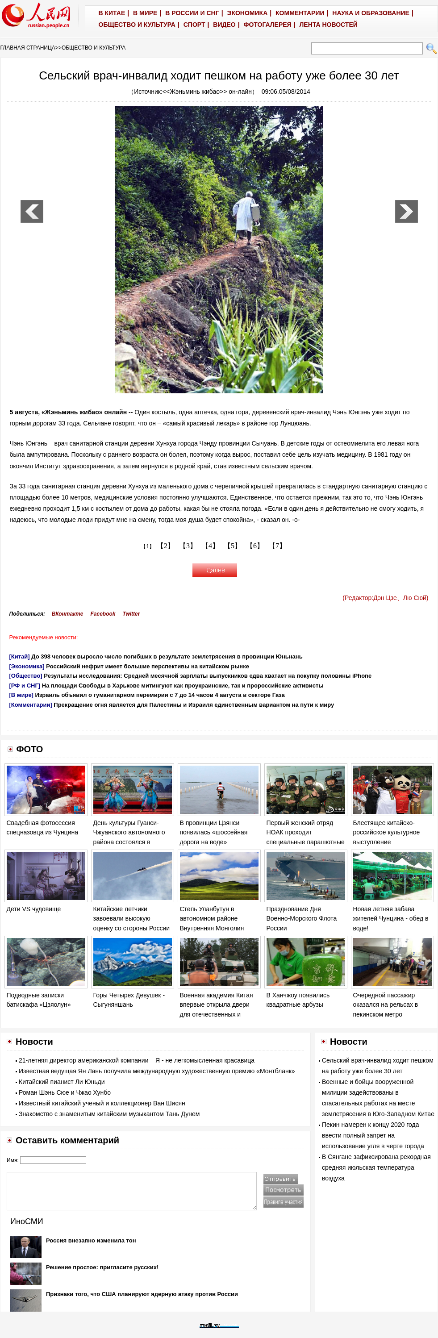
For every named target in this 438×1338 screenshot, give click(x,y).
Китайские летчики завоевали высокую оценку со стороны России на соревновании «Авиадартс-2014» (131, 928)
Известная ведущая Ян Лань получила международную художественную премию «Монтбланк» (157, 1071)
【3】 (188, 546)
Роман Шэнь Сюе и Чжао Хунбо (65, 1092)
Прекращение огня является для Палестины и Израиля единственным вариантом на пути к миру (194, 704)
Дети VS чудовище (34, 909)
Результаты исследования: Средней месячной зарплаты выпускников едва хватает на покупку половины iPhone (207, 675)
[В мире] (21, 695)
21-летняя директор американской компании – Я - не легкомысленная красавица (136, 1060)
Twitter (131, 614)
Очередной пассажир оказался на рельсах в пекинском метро (385, 1005)
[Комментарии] (30, 704)
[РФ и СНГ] (25, 685)
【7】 (277, 546)
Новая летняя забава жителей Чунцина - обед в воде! (391, 918)
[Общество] (25, 675)
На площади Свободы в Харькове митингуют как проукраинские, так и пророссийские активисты (183, 685)
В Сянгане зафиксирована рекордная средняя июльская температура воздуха (376, 1167)
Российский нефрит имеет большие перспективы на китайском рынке (147, 666)
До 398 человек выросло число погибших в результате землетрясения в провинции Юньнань (166, 656)
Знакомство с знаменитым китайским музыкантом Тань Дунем (109, 1113)
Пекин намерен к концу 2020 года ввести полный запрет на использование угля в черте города (373, 1135)
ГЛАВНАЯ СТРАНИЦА (27, 48)
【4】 (210, 546)
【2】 (166, 546)
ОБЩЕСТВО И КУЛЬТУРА (93, 48)
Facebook (102, 614)
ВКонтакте (67, 614)
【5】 (233, 546)
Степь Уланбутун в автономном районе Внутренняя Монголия (212, 918)
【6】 (255, 546)
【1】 (147, 546)
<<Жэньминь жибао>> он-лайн (207, 91)
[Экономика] (27, 666)
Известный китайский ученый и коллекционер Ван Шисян (102, 1103)
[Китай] (19, 656)
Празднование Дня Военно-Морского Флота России (302, 918)
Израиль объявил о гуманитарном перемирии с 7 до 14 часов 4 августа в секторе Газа (160, 695)
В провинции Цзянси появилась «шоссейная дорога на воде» (214, 832)
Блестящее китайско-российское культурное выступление (386, 832)
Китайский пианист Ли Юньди (62, 1081)
